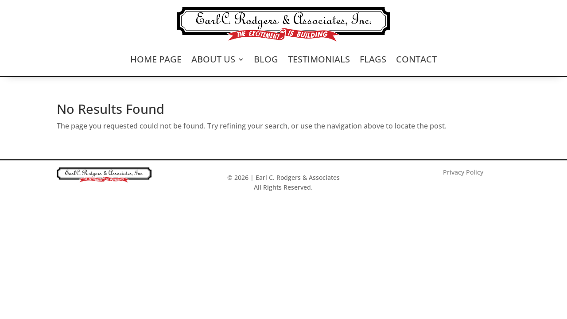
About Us (213, 59)
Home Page (156, 59)
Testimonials (319, 59)
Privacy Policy (463, 172)
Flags (373, 59)
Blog (266, 59)
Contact (416, 59)
